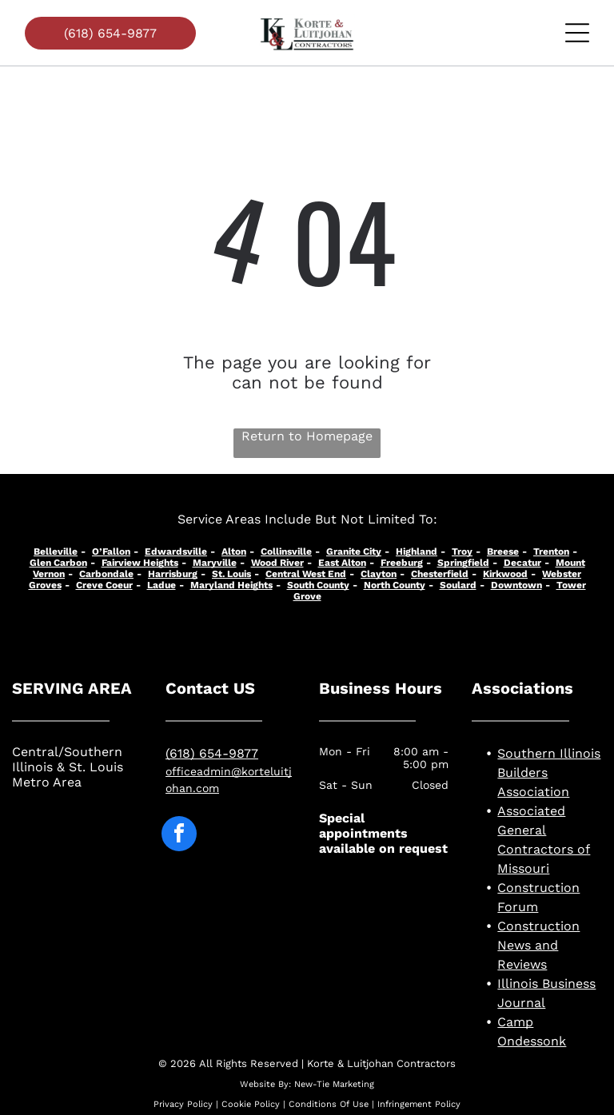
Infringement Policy (418, 1104)
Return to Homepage (307, 436)
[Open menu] (577, 33)
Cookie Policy (250, 1104)
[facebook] (179, 835)
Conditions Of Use (329, 1104)
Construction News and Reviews (538, 945)
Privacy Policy (183, 1104)
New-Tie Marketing (334, 1084)
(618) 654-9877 (211, 753)
